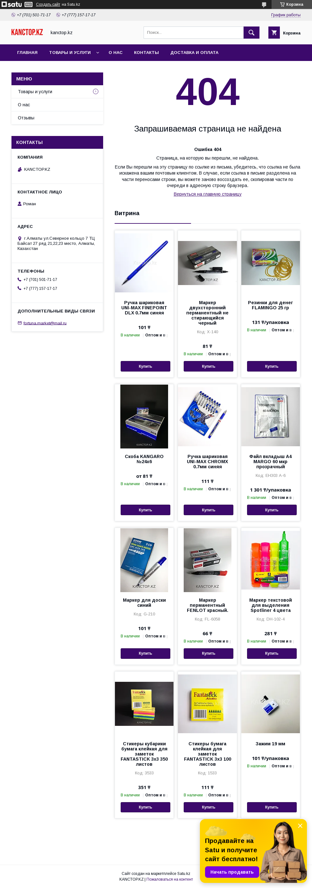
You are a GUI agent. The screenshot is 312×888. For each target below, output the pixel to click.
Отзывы (26, 117)
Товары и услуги (70, 52)
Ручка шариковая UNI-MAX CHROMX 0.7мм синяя (207, 461)
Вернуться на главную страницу (208, 194)
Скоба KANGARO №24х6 (144, 459)
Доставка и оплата (194, 52)
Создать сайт (48, 4)
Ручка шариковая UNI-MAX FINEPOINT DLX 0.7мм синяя (144, 307)
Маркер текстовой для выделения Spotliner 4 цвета (270, 605)
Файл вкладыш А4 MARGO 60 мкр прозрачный (270, 461)
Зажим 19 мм (270, 743)
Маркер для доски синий (144, 603)
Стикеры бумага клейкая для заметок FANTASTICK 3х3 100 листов (207, 754)
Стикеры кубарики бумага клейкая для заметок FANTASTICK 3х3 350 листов (144, 754)
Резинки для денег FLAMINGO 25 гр (270, 305)
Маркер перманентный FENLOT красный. (207, 605)
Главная (27, 52)
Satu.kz (183, 873)
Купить (145, 366)
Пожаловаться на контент (169, 879)
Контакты (146, 52)
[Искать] (251, 32)
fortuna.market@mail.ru (45, 322)
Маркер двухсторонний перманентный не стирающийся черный (207, 313)
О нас (116, 52)
